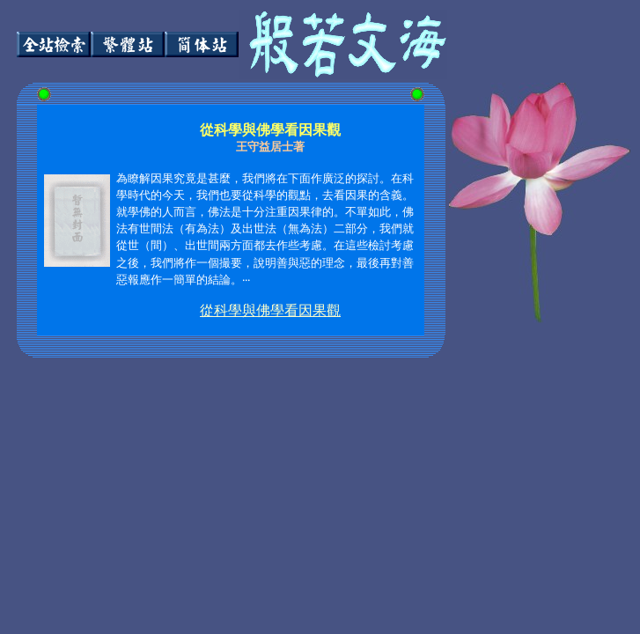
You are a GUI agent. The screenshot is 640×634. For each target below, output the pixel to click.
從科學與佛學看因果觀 (270, 310)
